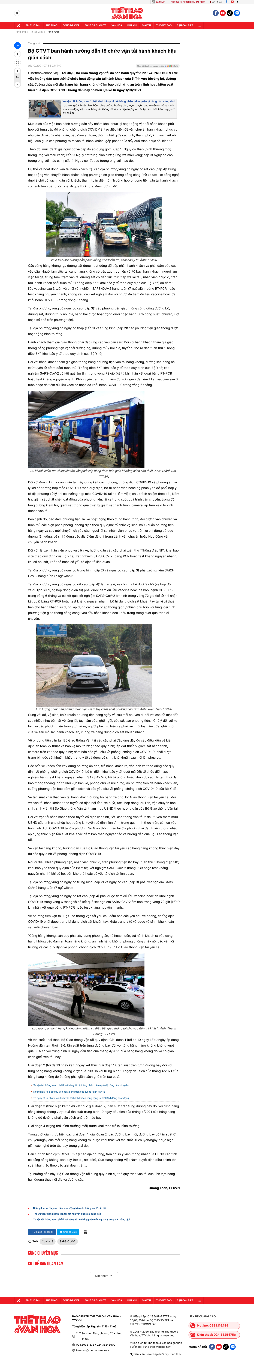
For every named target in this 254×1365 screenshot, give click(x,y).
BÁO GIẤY (160, 2)
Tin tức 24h (33, 25)
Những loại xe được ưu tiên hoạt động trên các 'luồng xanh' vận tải (69, 1091)
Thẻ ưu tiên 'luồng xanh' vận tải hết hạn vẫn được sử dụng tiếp (67, 1214)
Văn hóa (116, 25)
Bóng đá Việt (71, 25)
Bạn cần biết (185, 25)
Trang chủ (20, 32)
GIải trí (146, 25)
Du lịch (132, 25)
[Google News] (158, 67)
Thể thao (52, 25)
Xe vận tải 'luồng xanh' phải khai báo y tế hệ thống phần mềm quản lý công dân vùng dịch (119, 101)
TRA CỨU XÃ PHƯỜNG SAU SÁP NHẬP (188, 2)
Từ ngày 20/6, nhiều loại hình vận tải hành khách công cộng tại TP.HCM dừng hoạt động (81, 1098)
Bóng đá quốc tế (95, 25)
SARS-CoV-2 (67, 1241)
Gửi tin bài (215, 2)
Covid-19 (47, 1241)
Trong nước (52, 32)
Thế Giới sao (164, 25)
